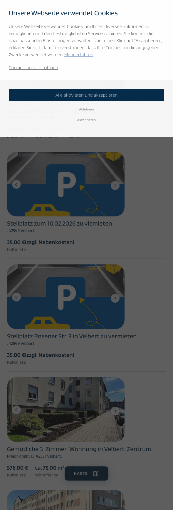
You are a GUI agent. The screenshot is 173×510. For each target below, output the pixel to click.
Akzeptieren (86, 119)
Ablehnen (86, 109)
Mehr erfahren (78, 54)
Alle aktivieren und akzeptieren (86, 95)
